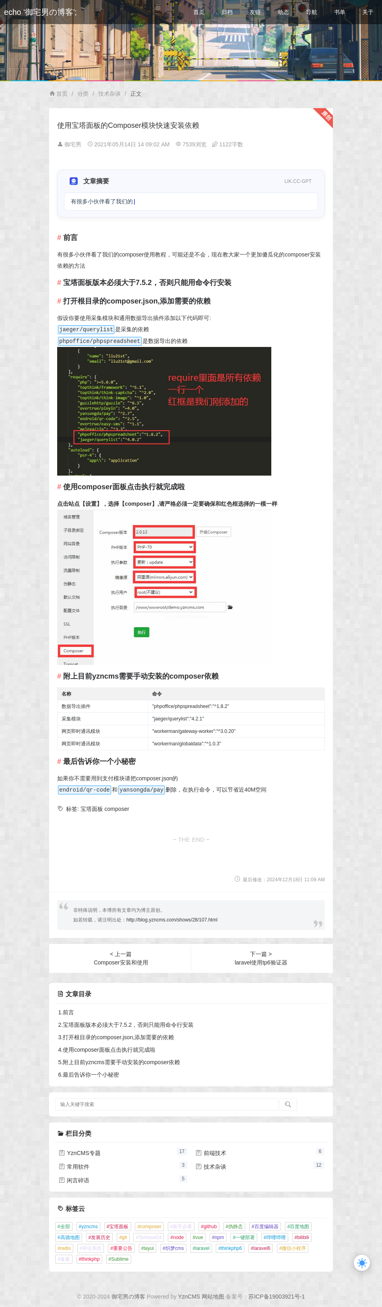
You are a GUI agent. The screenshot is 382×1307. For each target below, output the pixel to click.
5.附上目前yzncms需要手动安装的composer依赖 (119, 1062)
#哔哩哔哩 (275, 1237)
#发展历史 (100, 1237)
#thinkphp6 (230, 1248)
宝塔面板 (92, 809)
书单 (339, 12)
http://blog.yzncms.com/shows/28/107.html (171, 920)
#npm (218, 1237)
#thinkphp (89, 1259)
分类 (83, 93)
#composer (149, 1226)
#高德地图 (69, 1237)
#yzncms (88, 1226)
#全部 (64, 1226)
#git (123, 1237)
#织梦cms (173, 1248)
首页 (198, 12)
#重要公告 (121, 1248)
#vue (198, 1237)
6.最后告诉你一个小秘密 (89, 1074)
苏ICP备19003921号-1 (276, 1296)
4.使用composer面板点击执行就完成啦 (106, 1049)
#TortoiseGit (148, 1237)
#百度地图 (298, 1226)
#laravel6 (260, 1248)
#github (209, 1226)
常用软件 (74, 1166)
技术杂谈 (109, 93)
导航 (311, 12)
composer (117, 809)
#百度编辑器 (265, 1226)
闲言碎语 (74, 1180)
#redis (64, 1248)
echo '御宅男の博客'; (40, 12)
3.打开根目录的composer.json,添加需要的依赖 (116, 1037)
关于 (368, 12)
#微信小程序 (292, 1248)
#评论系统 (91, 1248)
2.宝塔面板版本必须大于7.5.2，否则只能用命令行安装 (126, 1025)
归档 (227, 12)
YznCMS (189, 1296)
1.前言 (66, 1012)
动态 (283, 12)
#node (177, 1237)
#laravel (201, 1248)
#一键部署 (244, 1237)
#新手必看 (181, 1226)
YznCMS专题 (79, 1153)
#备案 (64, 1259)
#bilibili (302, 1237)
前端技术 (211, 1153)
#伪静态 (234, 1226)
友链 (255, 12)
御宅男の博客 (128, 1296)
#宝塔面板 (118, 1226)
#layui (147, 1248)
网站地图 (213, 1296)
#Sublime (119, 1259)
